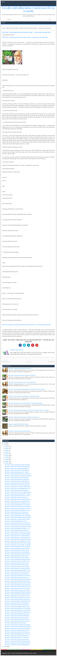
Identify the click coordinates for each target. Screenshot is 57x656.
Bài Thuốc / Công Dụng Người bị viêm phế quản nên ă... (18, 593)
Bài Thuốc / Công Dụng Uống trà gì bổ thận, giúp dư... (17, 550)
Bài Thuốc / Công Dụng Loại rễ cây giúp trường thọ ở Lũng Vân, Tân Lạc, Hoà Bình (28, 410)
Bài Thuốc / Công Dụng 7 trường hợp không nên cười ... (18, 466)
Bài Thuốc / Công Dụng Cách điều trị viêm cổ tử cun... (17, 563)
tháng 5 (7, 455)
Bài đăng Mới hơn (5, 361)
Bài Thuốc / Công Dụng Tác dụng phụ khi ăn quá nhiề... (18, 624)
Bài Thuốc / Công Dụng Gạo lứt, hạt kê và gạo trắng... (17, 484)
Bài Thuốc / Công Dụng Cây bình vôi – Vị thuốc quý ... (17, 637)
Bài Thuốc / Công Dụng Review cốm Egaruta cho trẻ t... (18, 503)
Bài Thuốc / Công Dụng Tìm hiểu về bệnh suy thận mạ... (18, 621)
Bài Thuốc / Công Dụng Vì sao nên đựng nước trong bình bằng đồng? (25, 403)
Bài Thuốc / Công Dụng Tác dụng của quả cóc (19, 431)
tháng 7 (7, 452)
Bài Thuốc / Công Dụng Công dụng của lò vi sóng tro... (17, 566)
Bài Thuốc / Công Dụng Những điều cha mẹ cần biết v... (18, 504)
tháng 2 (7, 461)
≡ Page (3, 2)
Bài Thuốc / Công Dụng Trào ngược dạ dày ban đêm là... (18, 643)
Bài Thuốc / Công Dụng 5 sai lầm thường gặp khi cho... (17, 644)
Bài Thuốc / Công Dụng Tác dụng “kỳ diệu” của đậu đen (22, 375)
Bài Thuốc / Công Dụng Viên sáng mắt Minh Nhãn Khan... (18, 579)
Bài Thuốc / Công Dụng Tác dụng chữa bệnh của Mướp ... (18, 626)
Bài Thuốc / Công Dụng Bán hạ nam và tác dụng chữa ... (18, 532)
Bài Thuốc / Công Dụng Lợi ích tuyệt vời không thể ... (17, 635)
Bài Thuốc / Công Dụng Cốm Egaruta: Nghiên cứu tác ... (18, 606)
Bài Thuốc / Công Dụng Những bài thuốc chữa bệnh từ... (18, 610)
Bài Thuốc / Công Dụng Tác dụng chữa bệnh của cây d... (18, 586)
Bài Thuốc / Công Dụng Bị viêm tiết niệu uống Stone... (17, 479)
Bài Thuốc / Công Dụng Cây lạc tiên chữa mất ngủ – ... (17, 555)
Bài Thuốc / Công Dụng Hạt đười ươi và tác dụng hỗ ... (17, 552)
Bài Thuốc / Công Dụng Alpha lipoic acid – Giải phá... (17, 472)
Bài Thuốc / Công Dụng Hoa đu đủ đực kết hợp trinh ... (17, 615)
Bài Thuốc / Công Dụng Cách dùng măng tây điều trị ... (17, 468)
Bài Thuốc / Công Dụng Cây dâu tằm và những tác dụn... (18, 612)
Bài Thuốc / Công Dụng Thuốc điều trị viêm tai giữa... (17, 557)
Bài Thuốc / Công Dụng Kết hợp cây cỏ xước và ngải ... (18, 590)
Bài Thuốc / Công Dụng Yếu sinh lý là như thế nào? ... (17, 639)
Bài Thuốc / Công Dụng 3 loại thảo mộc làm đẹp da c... (17, 632)
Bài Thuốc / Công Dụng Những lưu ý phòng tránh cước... (18, 601)
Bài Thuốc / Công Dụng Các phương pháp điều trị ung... (18, 488)
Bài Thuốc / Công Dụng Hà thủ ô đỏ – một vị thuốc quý (21, 382)
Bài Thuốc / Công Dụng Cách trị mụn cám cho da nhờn (18, 524)
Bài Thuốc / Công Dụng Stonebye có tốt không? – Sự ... (18, 528)
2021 (5, 646)
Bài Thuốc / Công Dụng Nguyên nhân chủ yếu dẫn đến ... (18, 546)
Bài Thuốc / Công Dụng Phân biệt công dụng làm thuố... (18, 641)
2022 (5, 444)
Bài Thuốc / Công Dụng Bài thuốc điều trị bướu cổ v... (17, 577)
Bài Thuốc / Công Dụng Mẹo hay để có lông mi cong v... (18, 510)
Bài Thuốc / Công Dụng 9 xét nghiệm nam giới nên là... (17, 613)
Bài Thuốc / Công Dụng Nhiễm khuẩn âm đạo (15, 623)
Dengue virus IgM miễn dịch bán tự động (18, 424)
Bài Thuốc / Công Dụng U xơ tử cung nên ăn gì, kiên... (17, 595)
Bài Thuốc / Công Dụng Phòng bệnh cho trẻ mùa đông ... (18, 608)
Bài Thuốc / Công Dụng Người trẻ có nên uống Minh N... (18, 553)
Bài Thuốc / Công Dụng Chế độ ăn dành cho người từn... (18, 473)
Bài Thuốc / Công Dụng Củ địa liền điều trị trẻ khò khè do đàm (23, 396)
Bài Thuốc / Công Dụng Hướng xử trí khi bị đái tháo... (17, 603)
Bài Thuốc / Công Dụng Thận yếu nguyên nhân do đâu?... (18, 539)
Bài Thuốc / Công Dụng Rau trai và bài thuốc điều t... (17, 573)
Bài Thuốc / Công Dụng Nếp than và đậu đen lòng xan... (18, 537)
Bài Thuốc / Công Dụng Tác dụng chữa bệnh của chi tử (18, 494)
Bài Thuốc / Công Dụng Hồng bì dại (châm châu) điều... (18, 464)
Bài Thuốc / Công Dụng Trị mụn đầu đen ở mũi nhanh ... (18, 628)
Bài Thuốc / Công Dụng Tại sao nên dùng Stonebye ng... (18, 499)
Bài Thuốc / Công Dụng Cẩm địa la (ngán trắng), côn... (17, 481)
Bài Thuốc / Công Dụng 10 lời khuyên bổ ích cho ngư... (17, 519)
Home (3, 28)
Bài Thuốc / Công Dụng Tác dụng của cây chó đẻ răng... (18, 508)
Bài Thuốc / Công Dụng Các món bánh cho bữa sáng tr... (18, 506)
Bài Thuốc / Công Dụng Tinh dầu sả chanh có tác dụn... (18, 483)
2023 (5, 443)
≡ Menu (3, 22)
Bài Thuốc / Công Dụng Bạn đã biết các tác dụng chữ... (18, 599)
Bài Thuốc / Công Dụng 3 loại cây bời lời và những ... (17, 617)
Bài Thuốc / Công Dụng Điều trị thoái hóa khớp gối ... (17, 477)
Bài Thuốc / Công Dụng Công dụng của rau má (16, 521)
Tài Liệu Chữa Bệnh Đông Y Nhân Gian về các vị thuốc (23, 653)
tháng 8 (7, 450)
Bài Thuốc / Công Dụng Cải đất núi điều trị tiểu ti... (16, 497)
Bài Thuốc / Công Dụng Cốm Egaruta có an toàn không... (18, 575)
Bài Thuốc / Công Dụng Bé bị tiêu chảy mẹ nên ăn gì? (17, 523)
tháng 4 (7, 457)
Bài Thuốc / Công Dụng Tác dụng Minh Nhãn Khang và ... (18, 486)
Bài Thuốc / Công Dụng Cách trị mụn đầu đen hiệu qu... (18, 535)
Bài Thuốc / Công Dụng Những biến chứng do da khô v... (18, 559)
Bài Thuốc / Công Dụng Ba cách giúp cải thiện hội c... (17, 530)
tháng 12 (7, 446)
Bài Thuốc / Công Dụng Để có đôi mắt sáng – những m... (18, 495)
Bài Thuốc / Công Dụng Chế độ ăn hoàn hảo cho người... (18, 543)
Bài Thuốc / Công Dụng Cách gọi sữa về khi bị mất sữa (18, 583)
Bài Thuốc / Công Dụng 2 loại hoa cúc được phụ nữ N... (18, 572)
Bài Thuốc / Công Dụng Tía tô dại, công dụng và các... (17, 501)
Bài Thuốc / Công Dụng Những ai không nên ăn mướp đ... (18, 526)
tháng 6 (7, 454)
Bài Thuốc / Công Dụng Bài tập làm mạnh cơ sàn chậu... (18, 633)
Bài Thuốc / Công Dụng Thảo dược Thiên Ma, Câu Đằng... (18, 475)
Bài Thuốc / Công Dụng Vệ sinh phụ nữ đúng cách (16, 490)
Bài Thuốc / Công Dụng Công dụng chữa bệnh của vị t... (18, 570)
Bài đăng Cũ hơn (52, 361)
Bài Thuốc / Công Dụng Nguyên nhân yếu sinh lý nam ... (18, 548)
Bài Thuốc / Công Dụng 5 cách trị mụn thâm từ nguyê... (18, 588)
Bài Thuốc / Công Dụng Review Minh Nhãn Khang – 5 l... (18, 619)
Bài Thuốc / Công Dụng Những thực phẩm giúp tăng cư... (18, 584)
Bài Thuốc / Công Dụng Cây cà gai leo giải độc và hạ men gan (23, 417)
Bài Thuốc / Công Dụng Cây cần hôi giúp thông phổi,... (17, 470)
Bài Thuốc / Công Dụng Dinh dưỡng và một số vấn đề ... (18, 597)
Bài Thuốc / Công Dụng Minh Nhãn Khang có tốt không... (18, 515)
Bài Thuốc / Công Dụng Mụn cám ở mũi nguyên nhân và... (18, 492)
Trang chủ (29, 361)
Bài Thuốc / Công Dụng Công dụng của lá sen (19, 368)
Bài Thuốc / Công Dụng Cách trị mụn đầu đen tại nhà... (18, 568)
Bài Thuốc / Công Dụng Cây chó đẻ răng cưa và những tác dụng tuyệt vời (26, 389)
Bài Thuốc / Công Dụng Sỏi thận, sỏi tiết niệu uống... (17, 564)
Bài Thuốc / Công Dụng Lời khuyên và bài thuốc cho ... (17, 630)
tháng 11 (7, 448)
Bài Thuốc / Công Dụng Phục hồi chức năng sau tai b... (18, 561)
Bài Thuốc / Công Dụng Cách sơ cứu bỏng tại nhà (16, 512)
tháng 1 (7, 463)
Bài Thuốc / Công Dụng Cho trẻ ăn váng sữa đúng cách (18, 533)
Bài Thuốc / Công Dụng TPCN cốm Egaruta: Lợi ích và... (18, 541)
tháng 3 (7, 459)
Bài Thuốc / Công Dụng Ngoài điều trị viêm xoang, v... (17, 513)
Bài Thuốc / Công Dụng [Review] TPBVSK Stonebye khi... (18, 592)
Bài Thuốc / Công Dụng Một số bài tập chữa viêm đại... (17, 581)
